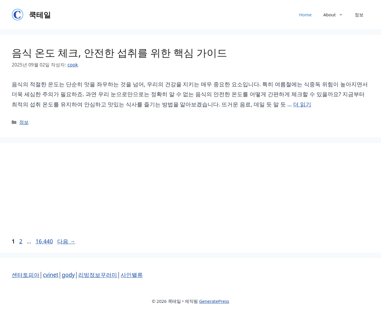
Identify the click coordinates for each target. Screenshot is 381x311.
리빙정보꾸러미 (97, 275)
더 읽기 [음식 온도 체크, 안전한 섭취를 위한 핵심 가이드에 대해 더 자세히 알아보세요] (302, 104)
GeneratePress (214, 301)
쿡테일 (40, 15)
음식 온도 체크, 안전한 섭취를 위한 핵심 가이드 (119, 52)
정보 (359, 14)
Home (305, 14)
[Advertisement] (190, 192)
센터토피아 (25, 275)
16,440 (44, 241)
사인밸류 (132, 275)
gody (68, 275)
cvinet (50, 275)
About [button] (336, 14)
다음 (66, 241)
